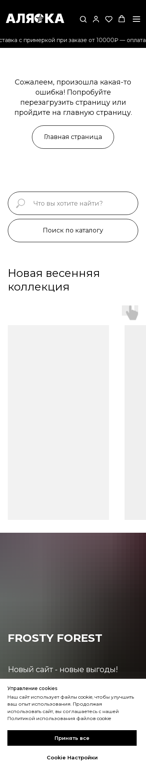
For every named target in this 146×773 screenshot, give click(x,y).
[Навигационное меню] (136, 19)
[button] (83, 19)
